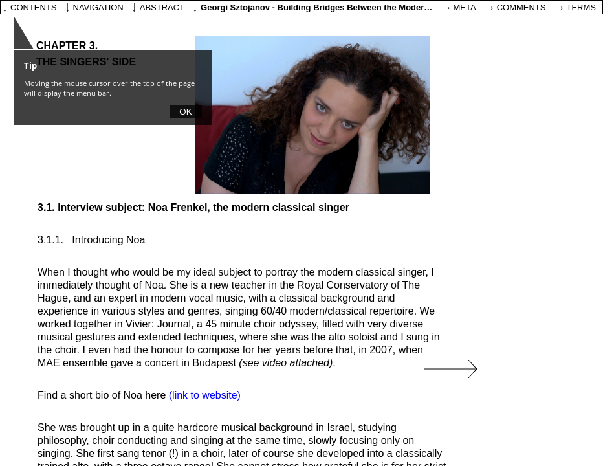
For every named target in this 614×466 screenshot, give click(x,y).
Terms (582, 7)
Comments (521, 7)
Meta (465, 7)
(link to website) (205, 395)
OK (185, 111)
